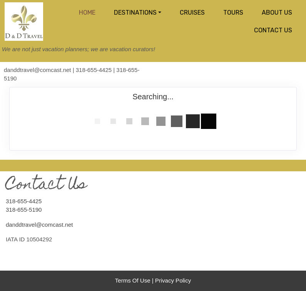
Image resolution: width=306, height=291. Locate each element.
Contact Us (273, 30)
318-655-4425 (24, 201)
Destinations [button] (135, 12)
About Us (277, 12)
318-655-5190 (24, 209)
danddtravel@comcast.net (39, 224)
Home (87, 12)
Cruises (192, 12)
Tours (233, 12)
